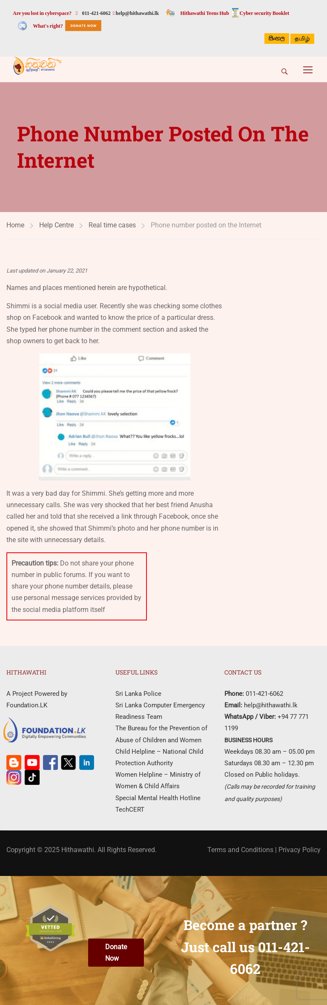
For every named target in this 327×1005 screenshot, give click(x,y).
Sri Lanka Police (138, 694)
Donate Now (116, 952)
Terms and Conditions (240, 850)
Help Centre (56, 225)
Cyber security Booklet (265, 13)
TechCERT (129, 809)
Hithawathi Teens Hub (205, 13)
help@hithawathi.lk (137, 13)
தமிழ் (302, 39)
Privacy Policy (299, 850)
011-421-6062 (96, 13)
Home (15, 225)
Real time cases (112, 225)
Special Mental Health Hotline (158, 798)
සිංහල (277, 38)
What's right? (48, 26)
